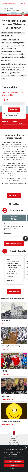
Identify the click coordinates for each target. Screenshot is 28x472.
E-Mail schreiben (14, 444)
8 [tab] (22, 286)
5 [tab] (16, 238)
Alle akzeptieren (14, 465)
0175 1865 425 (14, 442)
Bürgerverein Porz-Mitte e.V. (10, 3)
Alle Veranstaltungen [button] (14, 243)
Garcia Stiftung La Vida (12, 124)
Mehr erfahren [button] (14, 195)
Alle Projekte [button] (14, 291)
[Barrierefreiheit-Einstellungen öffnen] (25, 238)
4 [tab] (14, 238)
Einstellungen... (14, 469)
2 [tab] (9, 238)
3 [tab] (12, 238)
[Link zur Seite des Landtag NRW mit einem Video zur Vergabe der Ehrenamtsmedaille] (23, 14)
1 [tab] (7, 238)
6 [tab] (18, 238)
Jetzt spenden (14, 109)
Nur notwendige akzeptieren (14, 461)
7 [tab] (21, 238)
